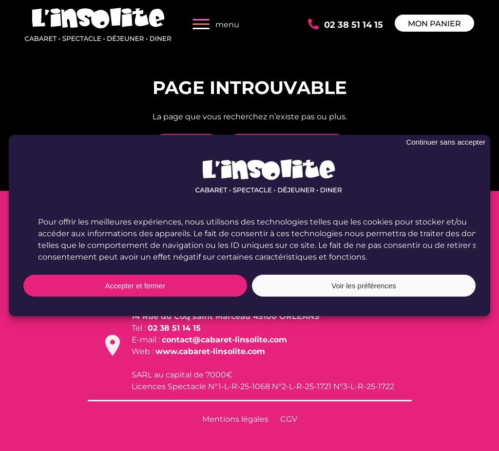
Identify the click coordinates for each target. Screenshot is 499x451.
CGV (288, 418)
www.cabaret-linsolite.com (210, 351)
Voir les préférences (363, 287)
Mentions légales (235, 418)
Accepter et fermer (135, 287)
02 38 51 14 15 (353, 24)
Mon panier (434, 23)
